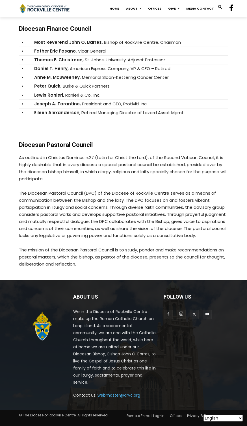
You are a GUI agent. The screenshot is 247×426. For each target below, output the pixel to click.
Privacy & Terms (200, 415)
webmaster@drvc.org (118, 395)
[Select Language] (223, 418)
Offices (176, 415)
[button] (220, 7)
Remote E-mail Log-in (145, 415)
